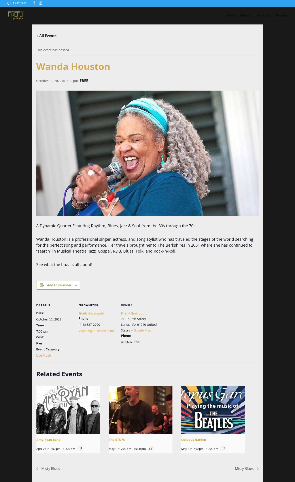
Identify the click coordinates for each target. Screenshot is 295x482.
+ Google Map (141, 330)
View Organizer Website (96, 331)
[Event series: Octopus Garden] (223, 448)
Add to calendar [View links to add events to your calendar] (59, 285)
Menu (244, 15)
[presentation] (68, 410)
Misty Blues (50, 468)
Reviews (282, 15)
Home (229, 15)
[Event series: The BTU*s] (150, 448)
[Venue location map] (186, 327)
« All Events (46, 35)
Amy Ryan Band (48, 439)
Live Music (262, 15)
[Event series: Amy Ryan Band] (80, 448)
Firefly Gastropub (91, 313)
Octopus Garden (193, 439)
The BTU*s (117, 439)
